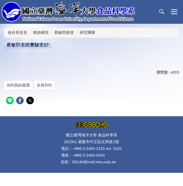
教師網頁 (41, 32)
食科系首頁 (17, 32)
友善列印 (44, 85)
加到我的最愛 (18, 85)
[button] (162, 12)
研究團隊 (87, 32)
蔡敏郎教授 (64, 32)
